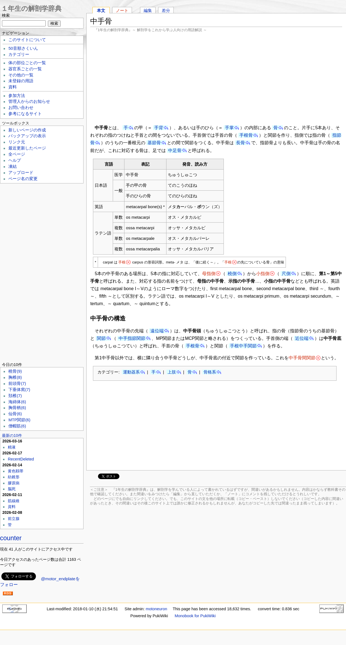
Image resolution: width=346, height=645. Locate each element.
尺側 (286, 273)
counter (11, 538)
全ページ (16, 154)
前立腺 (13, 518)
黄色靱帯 (15, 471)
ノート (122, 10)
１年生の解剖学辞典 (31, 8)
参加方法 (16, 95)
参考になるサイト (25, 113)
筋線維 (13, 501)
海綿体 (17, 402)
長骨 (240, 142)
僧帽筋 (17, 426)
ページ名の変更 (23, 178)
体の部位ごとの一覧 (27, 63)
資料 (12, 87)
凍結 (12, 166)
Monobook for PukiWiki (195, 616)
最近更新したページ (27, 148)
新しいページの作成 (27, 130)
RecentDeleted (21, 459)
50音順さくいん (23, 48)
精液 (12, 447)
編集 (148, 10)
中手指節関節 (132, 338)
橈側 (232, 273)
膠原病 (13, 483)
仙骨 (15, 414)
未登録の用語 (20, 81)
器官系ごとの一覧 (25, 69)
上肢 (172, 372)
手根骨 (246, 135)
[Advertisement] (216, 78)
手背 (158, 127)
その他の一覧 (20, 75)
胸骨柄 (17, 407)
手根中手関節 (243, 345)
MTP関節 (19, 420)
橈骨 (15, 371)
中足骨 (174, 150)
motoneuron (156, 609)
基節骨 (154, 142)
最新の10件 (12, 435)
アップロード (20, 172)
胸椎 (15, 377)
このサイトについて (27, 40)
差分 (166, 10)
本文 (101, 10)
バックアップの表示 (27, 136)
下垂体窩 (19, 389)
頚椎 (15, 396)
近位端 (301, 338)
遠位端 (157, 330)
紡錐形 (13, 477)
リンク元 (16, 142)
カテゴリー (18, 54)
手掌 (229, 127)
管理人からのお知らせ (29, 101)
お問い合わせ (20, 107)
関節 (101, 338)
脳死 (12, 489)
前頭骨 (17, 383)
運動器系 (131, 372)
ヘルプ (14, 160)
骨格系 (209, 372)
